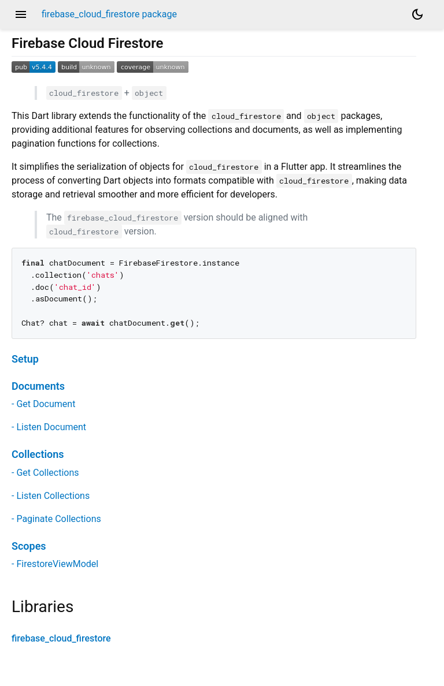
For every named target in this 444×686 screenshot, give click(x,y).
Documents (38, 386)
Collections (38, 454)
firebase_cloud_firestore (61, 638)
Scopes (29, 546)
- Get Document (43, 403)
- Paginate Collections (56, 518)
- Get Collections (45, 472)
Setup (25, 359)
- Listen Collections (51, 495)
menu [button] (21, 14)
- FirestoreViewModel (55, 563)
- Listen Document (49, 427)
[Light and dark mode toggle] (417, 14)
